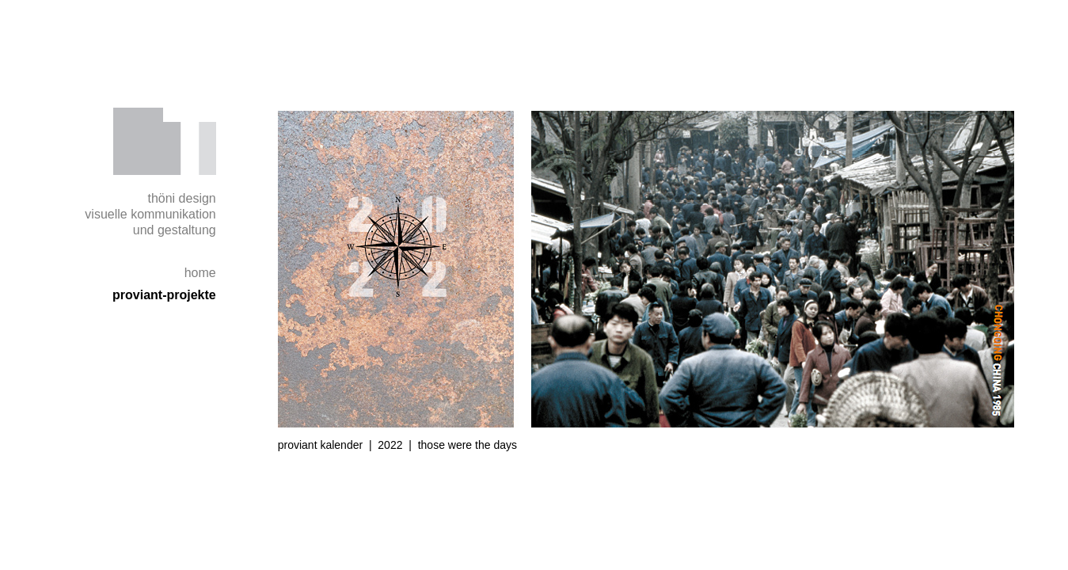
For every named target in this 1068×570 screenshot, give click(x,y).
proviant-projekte (164, 295)
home (200, 272)
